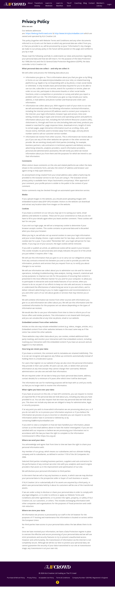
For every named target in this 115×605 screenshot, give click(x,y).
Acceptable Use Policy (48, 593)
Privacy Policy (33, 593)
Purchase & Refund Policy (15, 593)
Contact (92, 3)
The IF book (69, 4)
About (30, 3)
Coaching (77, 3)
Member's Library (100, 4)
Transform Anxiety (38, 4)
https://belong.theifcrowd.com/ (39, 33)
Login (109, 4)
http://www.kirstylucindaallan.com (69, 33)
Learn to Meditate (48, 4)
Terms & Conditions (67, 593)
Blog (85, 3)
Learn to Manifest (59, 4)
